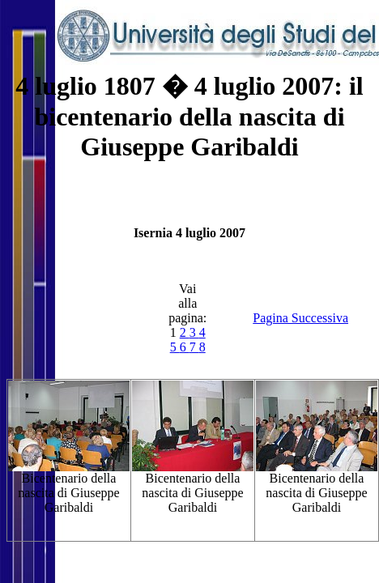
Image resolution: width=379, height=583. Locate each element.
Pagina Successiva (300, 318)
